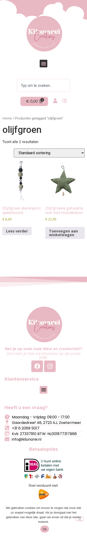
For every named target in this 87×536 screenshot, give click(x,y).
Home (7, 118)
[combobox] (43, 85)
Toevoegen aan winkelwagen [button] (63, 233)
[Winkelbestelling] (49, 152)
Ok (45, 529)
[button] (43, 63)
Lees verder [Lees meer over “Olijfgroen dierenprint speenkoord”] (17, 231)
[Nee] (80, 519)
